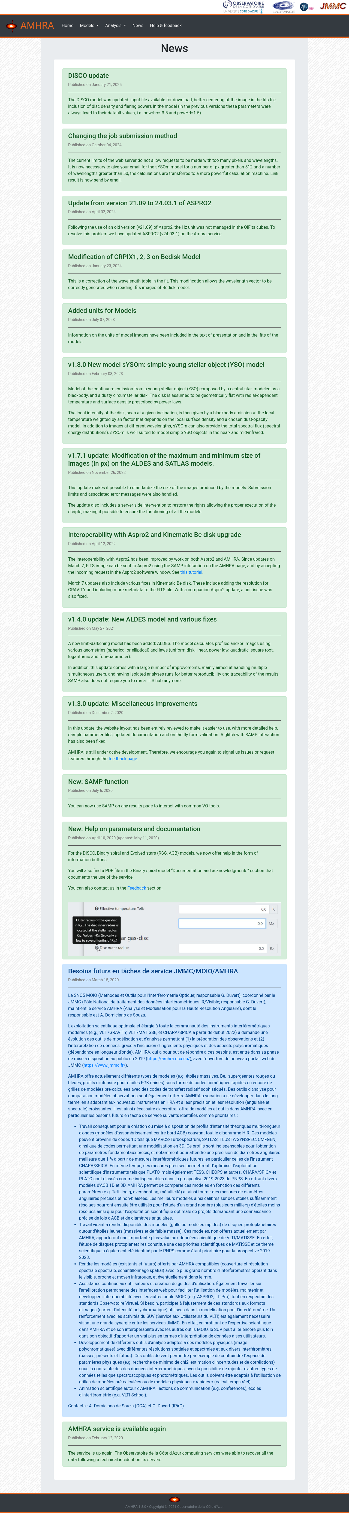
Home (67, 25)
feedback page (123, 758)
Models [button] (87, 25)
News (138, 25)
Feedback (136, 888)
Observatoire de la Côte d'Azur (200, 1507)
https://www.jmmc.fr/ (104, 1065)
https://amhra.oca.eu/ (168, 1058)
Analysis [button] (114, 25)
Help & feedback (166, 25)
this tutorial (191, 572)
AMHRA (29, 26)
